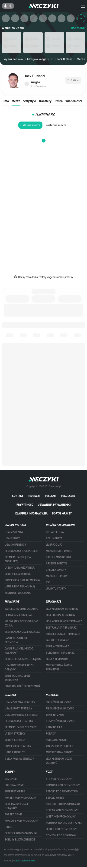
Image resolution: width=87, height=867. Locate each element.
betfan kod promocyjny (62, 810)
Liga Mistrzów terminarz (62, 609)
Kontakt (17, 496)
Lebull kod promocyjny (61, 829)
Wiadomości (73, 101)
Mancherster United (59, 551)
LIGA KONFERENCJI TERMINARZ (64, 621)
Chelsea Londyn (56, 570)
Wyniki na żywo (13, 28)
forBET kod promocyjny (21, 798)
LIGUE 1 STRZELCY (15, 752)
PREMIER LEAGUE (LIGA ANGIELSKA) (18, 559)
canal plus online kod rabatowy (19, 651)
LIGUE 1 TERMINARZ (57, 659)
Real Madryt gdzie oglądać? (17, 806)
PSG (48, 582)
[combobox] (73, 80)
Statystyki (29, 101)
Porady (51, 733)
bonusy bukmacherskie (20, 839)
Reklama (50, 496)
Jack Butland (63, 59)
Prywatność (24, 504)
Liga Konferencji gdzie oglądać (19, 667)
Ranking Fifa (54, 727)
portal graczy (62, 513)
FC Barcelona (55, 532)
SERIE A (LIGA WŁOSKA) (18, 574)
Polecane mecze (56, 740)
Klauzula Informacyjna (31, 513)
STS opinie (11, 779)
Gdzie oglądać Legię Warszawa (17, 678)
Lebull (9, 827)
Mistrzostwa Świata (18, 593)
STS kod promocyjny (59, 779)
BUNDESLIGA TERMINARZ (60, 653)
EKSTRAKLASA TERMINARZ (61, 628)
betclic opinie (55, 798)
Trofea (58, 101)
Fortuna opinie (14, 785)
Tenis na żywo (55, 715)
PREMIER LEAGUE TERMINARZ (63, 634)
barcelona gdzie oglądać (21, 609)
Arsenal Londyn (56, 563)
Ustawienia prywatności (54, 504)
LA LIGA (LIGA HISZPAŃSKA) (20, 568)
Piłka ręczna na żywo (60, 708)
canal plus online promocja (16, 640)
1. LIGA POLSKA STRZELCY (19, 759)
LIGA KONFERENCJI (15, 545)
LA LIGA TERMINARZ (57, 640)
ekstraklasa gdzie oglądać (22, 632)
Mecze (16, 101)
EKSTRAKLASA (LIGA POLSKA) (21, 551)
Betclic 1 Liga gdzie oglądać (23, 659)
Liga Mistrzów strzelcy (20, 702)
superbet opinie (15, 791)
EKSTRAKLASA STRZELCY (19, 721)
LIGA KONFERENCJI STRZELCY (22, 715)
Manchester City (57, 576)
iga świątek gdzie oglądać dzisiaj (22, 623)
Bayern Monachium (58, 557)
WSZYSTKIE (78, 28)
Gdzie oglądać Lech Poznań (22, 686)
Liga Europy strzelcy (18, 708)
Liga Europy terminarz (60, 615)
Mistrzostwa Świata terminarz (59, 667)
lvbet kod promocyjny (61, 816)
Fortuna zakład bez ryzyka (64, 823)
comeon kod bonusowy (61, 835)
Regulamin (68, 496)
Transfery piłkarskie (60, 746)
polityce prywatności (25, 860)
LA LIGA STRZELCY (15, 733)
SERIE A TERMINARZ (57, 646)
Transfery (45, 101)
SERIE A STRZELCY (15, 740)
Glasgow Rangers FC (38, 59)
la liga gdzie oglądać (18, 615)
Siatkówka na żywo (58, 702)
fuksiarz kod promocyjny (22, 821)
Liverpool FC (54, 545)
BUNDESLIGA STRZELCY (18, 746)
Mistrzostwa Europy (59, 752)
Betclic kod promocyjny (62, 791)
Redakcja (34, 496)
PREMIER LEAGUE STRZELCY (21, 727)
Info (6, 101)
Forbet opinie (13, 814)
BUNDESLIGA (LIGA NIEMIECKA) (22, 580)
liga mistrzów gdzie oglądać (59, 761)
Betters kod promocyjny (21, 833)
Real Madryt (54, 538)
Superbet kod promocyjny (63, 804)
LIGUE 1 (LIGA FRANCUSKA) (20, 586)
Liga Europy (12, 538)
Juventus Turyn (56, 588)
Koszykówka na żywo (60, 721)
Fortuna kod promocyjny (63, 785)
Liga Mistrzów (14, 532)
